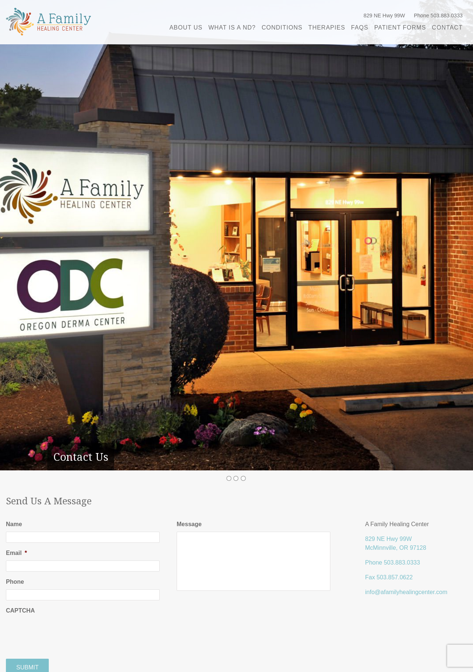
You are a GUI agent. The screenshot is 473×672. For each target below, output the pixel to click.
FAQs (359, 27)
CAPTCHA (20, 610)
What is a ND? (232, 27)
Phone (15, 582)
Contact (447, 27)
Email (16, 553)
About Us (186, 27)
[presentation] (62, 632)
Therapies (326, 27)
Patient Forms (400, 27)
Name (14, 524)
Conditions (282, 27)
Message (189, 524)
